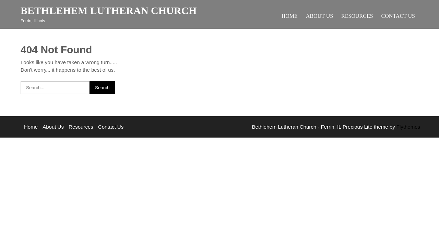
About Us (319, 16)
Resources (357, 16)
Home (290, 16)
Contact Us (398, 16)
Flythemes (407, 127)
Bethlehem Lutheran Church (109, 10)
